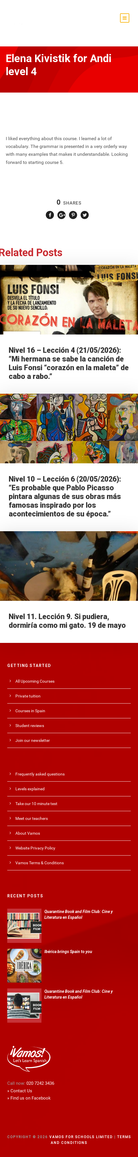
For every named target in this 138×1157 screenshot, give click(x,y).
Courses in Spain (30, 710)
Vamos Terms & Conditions (39, 862)
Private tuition (28, 696)
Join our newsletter (32, 740)
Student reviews (29, 725)
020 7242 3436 (40, 1083)
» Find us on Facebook (29, 1098)
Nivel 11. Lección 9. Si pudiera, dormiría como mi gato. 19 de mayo (67, 621)
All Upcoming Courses (35, 681)
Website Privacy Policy (35, 848)
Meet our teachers (31, 818)
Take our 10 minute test (36, 803)
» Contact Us (19, 1090)
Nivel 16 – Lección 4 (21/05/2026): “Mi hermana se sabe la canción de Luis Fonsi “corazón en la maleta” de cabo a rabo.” (69, 363)
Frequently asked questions (40, 774)
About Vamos (27, 833)
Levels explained (30, 789)
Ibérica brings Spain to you (68, 951)
